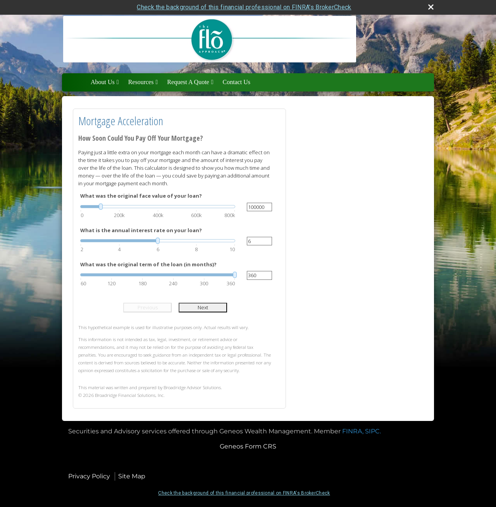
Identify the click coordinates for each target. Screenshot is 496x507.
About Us (103, 82)
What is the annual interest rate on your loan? (141, 230)
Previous (148, 307)
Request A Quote (188, 82)
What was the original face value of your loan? (141, 195)
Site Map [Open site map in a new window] (131, 476)
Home (78, 82)
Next (203, 307)
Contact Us (237, 82)
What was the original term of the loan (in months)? (148, 264)
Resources (141, 82)
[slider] (157, 206)
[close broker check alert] (431, 7)
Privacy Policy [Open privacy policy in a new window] (89, 476)
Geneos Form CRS (248, 446)
